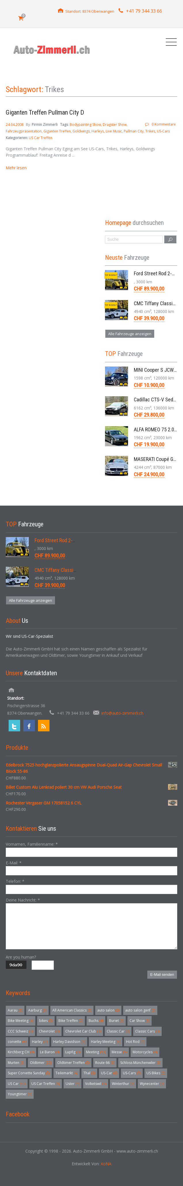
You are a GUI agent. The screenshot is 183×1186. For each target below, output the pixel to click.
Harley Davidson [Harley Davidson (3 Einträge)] (69, 1041)
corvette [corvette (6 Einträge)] (17, 1041)
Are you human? (21, 957)
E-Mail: (14, 863)
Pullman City (134, 131)
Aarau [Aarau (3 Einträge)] (15, 1010)
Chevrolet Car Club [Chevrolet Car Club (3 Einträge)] (83, 1031)
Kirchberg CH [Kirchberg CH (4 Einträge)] (21, 1052)
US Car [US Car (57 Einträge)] (17, 1083)
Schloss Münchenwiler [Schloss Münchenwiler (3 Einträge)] (140, 1062)
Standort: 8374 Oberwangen (89, 11)
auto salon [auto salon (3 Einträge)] (108, 1010)
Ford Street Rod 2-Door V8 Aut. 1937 (72, 540)
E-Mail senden (162, 974)
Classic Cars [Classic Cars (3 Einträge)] (147, 1031)
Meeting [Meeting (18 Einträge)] (96, 1052)
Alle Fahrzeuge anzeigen (129, 333)
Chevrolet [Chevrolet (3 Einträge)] (49, 1031)
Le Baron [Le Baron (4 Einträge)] (50, 1052)
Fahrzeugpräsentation (24, 131)
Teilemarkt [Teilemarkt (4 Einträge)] (67, 1073)
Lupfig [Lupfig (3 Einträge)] (72, 1052)
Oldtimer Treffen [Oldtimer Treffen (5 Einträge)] (73, 1062)
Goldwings (81, 131)
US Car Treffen (40, 137)
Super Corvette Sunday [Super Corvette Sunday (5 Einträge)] (29, 1073)
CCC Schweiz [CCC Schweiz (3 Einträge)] (20, 1031)
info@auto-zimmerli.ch (122, 713)
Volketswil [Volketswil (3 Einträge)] (95, 1083)
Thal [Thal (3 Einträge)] (89, 1073)
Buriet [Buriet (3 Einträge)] (116, 1020)
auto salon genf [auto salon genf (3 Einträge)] (140, 1010)
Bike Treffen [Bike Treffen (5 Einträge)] (70, 1020)
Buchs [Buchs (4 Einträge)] (96, 1020)
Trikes (150, 131)
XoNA (106, 1163)
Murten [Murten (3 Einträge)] (16, 1062)
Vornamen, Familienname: (32, 844)
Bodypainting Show (85, 124)
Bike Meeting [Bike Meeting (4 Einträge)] (20, 1020)
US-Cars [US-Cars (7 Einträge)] (132, 1073)
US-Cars (163, 131)
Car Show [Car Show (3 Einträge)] (139, 1020)
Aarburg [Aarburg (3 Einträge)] (37, 1010)
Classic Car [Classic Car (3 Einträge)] (118, 1031)
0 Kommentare (164, 124)
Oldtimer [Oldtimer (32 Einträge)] (41, 1062)
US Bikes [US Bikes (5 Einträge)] (155, 1073)
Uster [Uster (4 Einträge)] (72, 1083)
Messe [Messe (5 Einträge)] (119, 1052)
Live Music (114, 131)
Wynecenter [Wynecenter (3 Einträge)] (152, 1083)
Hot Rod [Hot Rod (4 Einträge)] (135, 1041)
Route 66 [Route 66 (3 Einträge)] (105, 1062)
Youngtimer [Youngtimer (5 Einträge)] (20, 1094)
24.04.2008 (15, 124)
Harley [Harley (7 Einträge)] (39, 1041)
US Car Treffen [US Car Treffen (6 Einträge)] (45, 1083)
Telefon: (15, 881)
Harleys (98, 131)
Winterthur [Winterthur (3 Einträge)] (123, 1083)
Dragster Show (115, 124)
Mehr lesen (16, 167)
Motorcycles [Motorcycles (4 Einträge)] (145, 1052)
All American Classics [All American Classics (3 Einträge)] (72, 1010)
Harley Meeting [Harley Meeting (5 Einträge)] (105, 1041)
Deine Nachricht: (23, 900)
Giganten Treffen (57, 131)
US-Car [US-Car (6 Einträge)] (109, 1073)
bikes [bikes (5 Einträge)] (46, 1020)
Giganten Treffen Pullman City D (45, 112)
